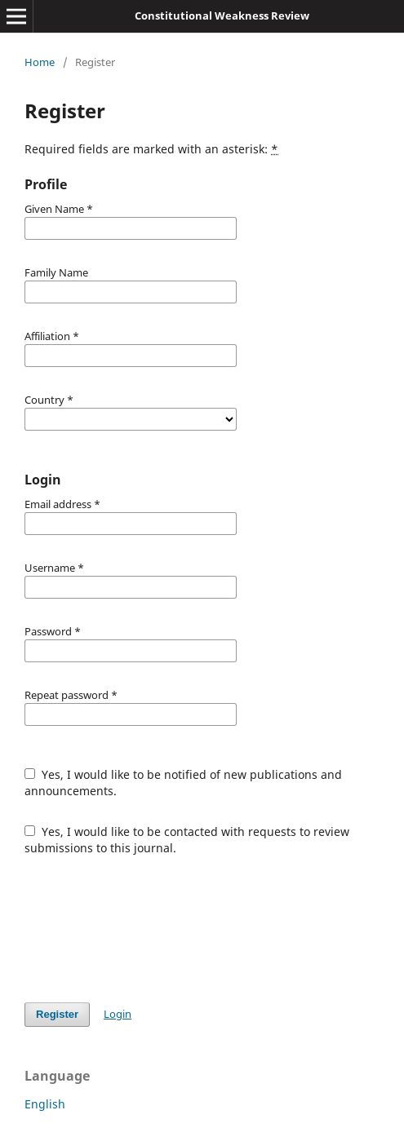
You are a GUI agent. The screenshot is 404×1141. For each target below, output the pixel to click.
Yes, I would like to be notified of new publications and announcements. (183, 782)
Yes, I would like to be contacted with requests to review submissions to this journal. (186, 840)
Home (39, 62)
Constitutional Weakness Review (222, 15)
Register (57, 1014)
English (44, 1104)
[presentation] (148, 929)
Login (117, 1013)
